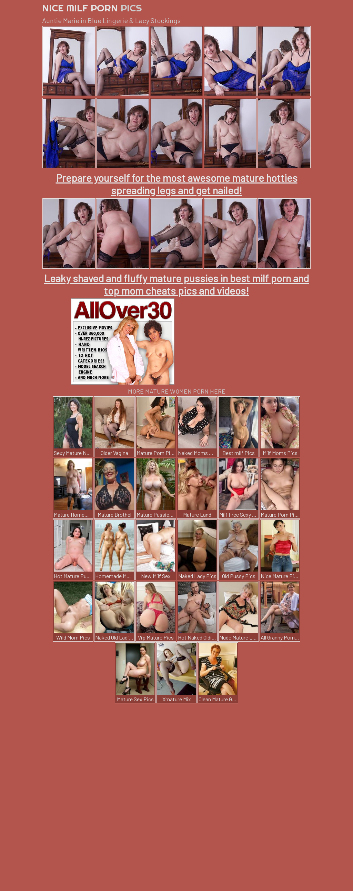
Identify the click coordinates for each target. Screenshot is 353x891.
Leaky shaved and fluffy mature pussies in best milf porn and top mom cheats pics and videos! (176, 284)
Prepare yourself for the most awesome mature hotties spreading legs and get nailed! (176, 183)
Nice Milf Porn (92, 8)
